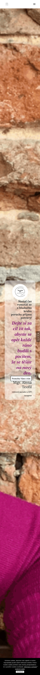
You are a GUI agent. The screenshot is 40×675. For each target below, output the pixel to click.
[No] (37, 666)
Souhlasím (20, 672)
